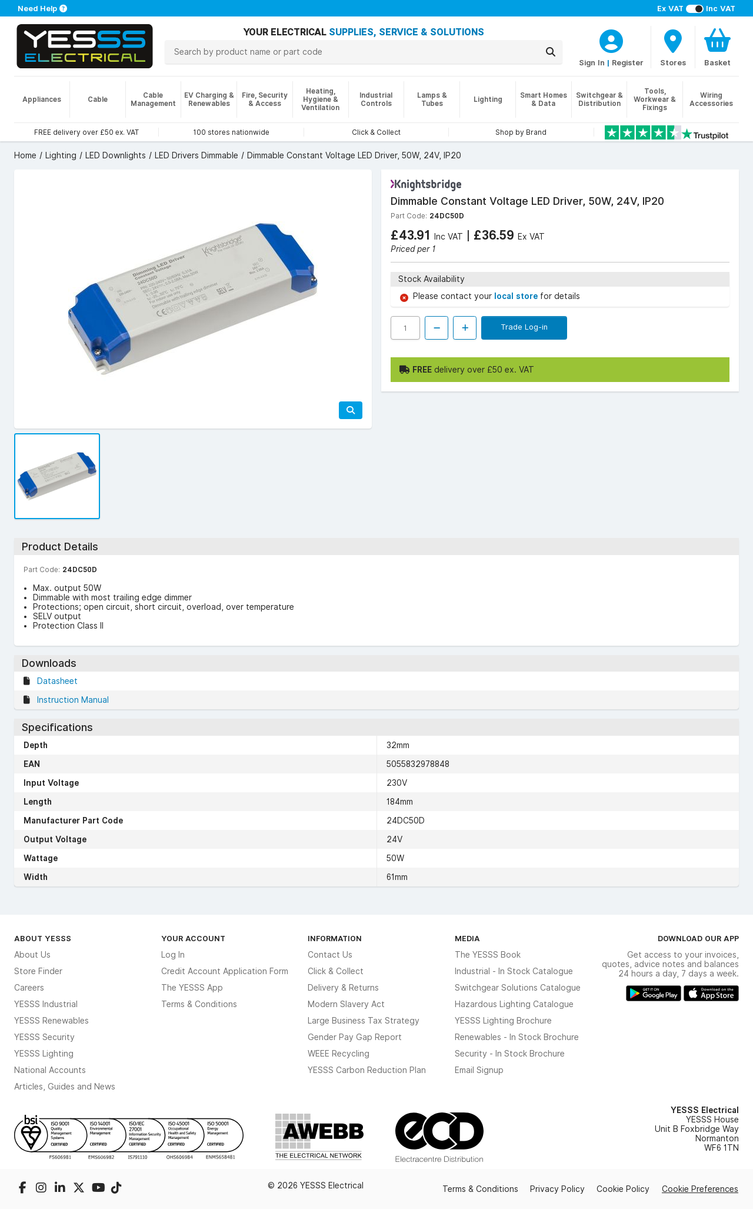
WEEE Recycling (338, 1053)
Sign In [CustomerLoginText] (592, 62)
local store (517, 296)
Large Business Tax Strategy (363, 1020)
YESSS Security (44, 1037)
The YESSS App (192, 987)
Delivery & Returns (343, 987)
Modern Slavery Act (346, 1004)
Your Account (193, 938)
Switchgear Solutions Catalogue (518, 987)
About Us (32, 954)
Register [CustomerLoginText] (628, 62)
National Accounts (50, 1070)
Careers (29, 987)
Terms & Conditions (199, 1004)
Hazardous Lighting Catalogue (514, 1004)
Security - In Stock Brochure (510, 1053)
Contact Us (330, 954)
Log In (173, 954)
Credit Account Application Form (224, 971)
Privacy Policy (557, 1189)
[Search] (550, 52)
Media (467, 938)
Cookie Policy (623, 1189)
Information (335, 938)
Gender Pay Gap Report (355, 1037)
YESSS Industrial (46, 1004)
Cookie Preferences (700, 1189)
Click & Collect (336, 971)
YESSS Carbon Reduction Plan (367, 1070)
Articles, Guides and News (64, 1086)
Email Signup (479, 1070)
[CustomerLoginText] (611, 39)
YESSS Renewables (51, 1020)
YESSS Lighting (44, 1053)
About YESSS (42, 938)
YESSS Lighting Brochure (503, 1020)
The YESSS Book (488, 954)
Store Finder (38, 971)
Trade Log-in (524, 326)
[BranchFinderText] (673, 47)
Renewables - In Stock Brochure (517, 1037)
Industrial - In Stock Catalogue (514, 971)
